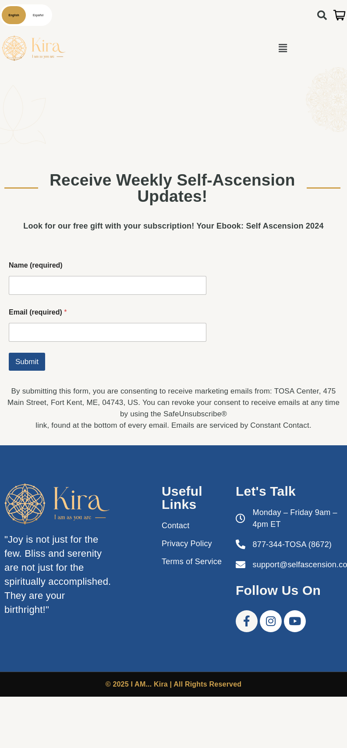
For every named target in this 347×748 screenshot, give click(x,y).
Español (38, 15)
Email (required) (38, 312)
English (14, 15)
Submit (27, 362)
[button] (282, 48)
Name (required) (36, 265)
